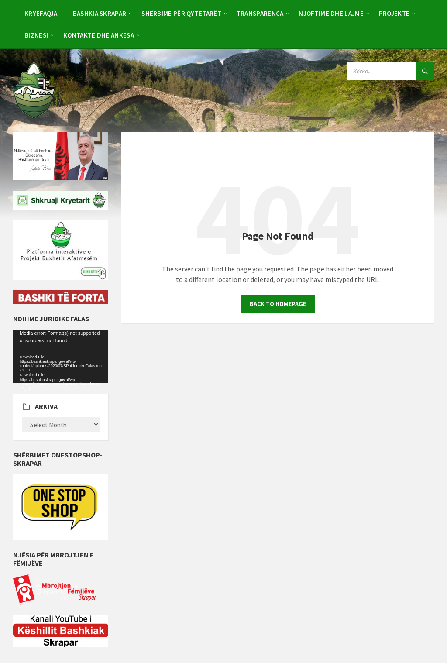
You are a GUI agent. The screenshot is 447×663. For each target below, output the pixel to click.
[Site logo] (34, 115)
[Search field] (390, 71)
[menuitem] (41, 13)
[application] (60, 356)
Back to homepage (278, 304)
